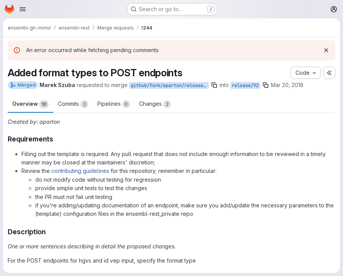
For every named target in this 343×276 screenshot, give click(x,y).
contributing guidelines (80, 171)
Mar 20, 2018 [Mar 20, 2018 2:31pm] (287, 85)
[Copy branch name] (214, 85)
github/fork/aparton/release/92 (170, 85)
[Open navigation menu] (22, 9)
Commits (73, 104)
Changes (155, 104)
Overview (30, 104)
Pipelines (113, 104)
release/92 (245, 85)
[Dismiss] (326, 50)
